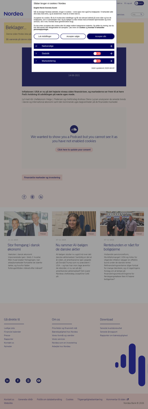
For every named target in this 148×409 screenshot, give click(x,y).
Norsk (42, 8)
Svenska (48, 8)
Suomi (54, 8)
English (37, 8)
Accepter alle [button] (100, 36)
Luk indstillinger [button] (44, 36)
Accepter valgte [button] (73, 36)
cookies (82, 28)
